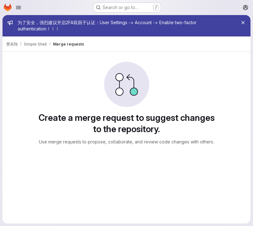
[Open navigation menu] (18, 8)
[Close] (243, 22)
